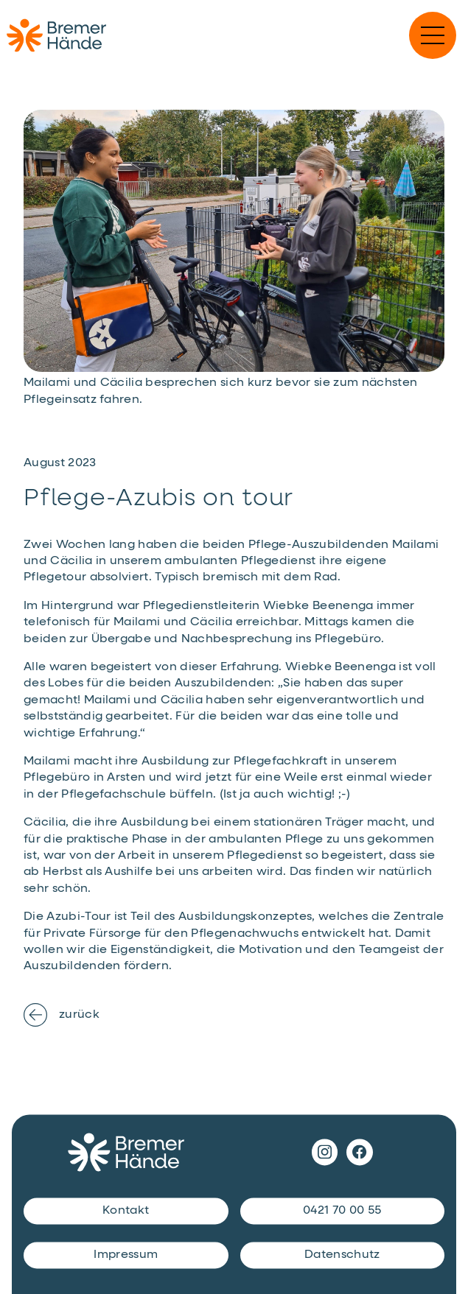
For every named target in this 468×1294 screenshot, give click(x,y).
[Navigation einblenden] (432, 35)
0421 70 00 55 (342, 1211)
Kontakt (125, 1211)
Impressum (126, 1256)
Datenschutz (342, 1256)
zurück (61, 1015)
